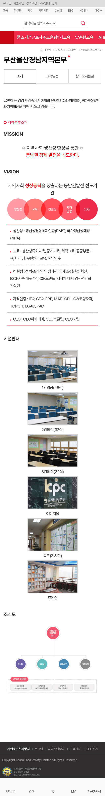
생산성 (58, 10)
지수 (30, 10)
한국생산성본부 (10, 23)
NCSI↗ (84, 10)
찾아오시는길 (84, 76)
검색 (83, 23)
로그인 (7, 3)
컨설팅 (17, 10)
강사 (54, 3)
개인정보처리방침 (18, 749)
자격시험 (43, 10)
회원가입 (18, 3)
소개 (20, 76)
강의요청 (31, 3)
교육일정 (52, 76)
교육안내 (44, 3)
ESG (70, 10)
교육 (5, 10)
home (48, 49)
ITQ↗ (98, 10)
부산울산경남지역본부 (91, 49)
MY (73, 791)
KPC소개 (92, 749)
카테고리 (10, 791)
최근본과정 (94, 791)
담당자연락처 (56, 749)
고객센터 (75, 749)
